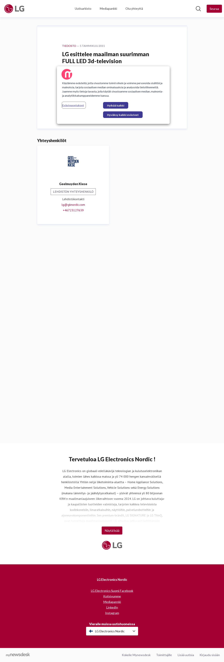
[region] (113, 95)
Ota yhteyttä (134, 8)
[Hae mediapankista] (198, 8)
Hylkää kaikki (115, 105)
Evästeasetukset (73, 105)
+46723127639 (73, 418)
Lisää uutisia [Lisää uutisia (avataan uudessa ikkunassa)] (185, 655)
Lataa (69, 315)
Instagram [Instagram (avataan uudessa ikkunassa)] (112, 613)
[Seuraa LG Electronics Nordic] (214, 9)
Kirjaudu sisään (210, 655)
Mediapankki (108, 8)
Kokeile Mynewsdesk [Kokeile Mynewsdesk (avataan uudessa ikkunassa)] (136, 655)
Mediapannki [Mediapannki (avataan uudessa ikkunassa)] (112, 602)
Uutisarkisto (83, 8)
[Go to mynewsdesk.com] (18, 655)
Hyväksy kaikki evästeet (123, 114)
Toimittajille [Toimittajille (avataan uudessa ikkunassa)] (164, 655)
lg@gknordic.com (73, 413)
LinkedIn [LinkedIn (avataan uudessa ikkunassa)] (112, 607)
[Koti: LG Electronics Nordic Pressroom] (14, 8)
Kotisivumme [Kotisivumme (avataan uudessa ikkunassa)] (112, 596)
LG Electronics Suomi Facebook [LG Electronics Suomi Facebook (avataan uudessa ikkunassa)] (112, 591)
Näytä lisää (112, 530)
